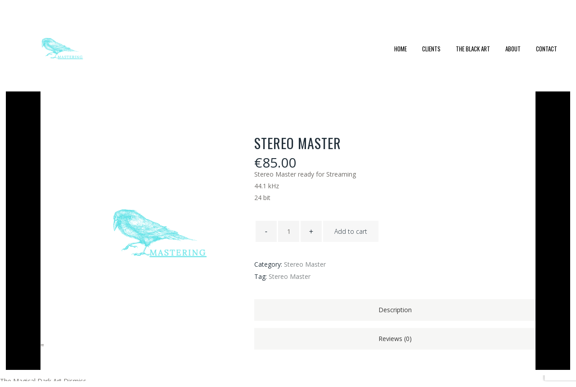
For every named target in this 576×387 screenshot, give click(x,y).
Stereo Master (305, 264)
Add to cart (350, 231)
